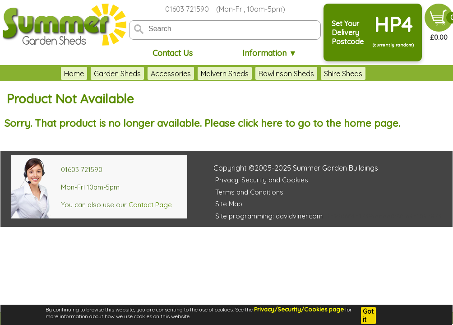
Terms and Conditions (249, 192)
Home (74, 73)
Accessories (171, 73)
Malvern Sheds (225, 73)
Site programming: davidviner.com (269, 216)
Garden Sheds (117, 73)
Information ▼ (269, 53)
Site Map (228, 204)
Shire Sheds (343, 73)
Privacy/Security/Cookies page (299, 309)
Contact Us (173, 53)
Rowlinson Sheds (286, 73)
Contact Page (150, 204)
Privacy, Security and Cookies (261, 180)
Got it (368, 315)
